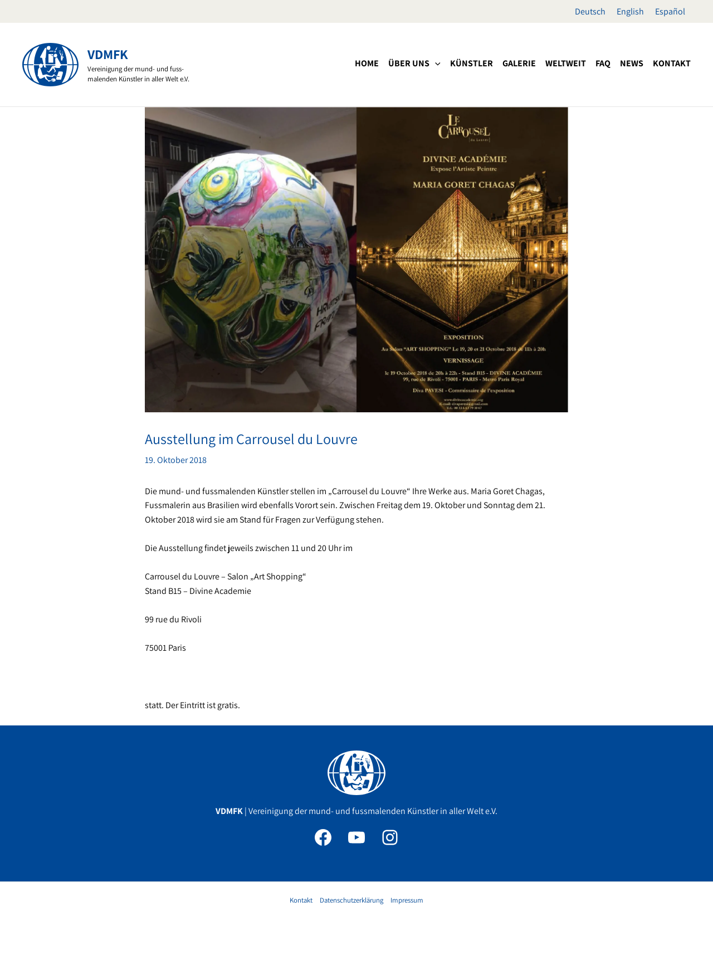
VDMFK (107, 54)
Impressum (406, 900)
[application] (435, 63)
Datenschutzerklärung (351, 900)
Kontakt (301, 900)
